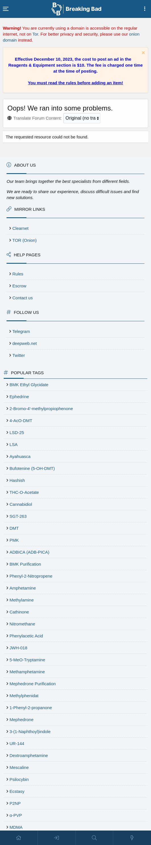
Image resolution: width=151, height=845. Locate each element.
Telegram (21, 331)
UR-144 (17, 743)
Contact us (23, 297)
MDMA (16, 827)
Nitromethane (22, 623)
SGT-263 (18, 516)
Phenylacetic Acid (26, 635)
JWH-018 (19, 647)
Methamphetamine (27, 671)
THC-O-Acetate (24, 492)
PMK (14, 540)
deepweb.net (25, 343)
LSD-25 (17, 432)
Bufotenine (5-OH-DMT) (32, 468)
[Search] (94, 838)
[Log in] (57, 838)
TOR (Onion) (25, 240)
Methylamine (22, 600)
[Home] (19, 838)
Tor (35, 34)
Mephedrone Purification (33, 683)
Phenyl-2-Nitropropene (31, 576)
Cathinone (19, 611)
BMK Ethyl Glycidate (29, 384)
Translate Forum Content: (37, 118)
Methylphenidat (24, 695)
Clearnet (21, 228)
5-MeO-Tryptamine (27, 659)
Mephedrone (22, 719)
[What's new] (132, 838)
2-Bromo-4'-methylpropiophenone (41, 408)
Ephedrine (19, 396)
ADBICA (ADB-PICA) (29, 552)
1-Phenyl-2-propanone (31, 707)
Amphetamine (23, 588)
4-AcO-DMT (21, 420)
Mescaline (19, 767)
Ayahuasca (20, 456)
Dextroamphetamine (29, 755)
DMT (14, 528)
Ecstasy (17, 791)
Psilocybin (19, 779)
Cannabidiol (21, 504)
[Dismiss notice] (142, 53)
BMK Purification (25, 564)
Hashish (17, 480)
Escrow (19, 285)
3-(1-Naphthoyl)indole (30, 731)
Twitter (19, 355)
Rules (18, 273)
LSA (14, 444)
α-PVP (16, 815)
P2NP (15, 803)
